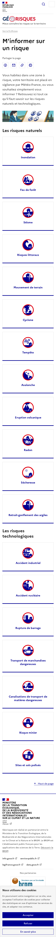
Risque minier (28, 733)
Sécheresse (28, 483)
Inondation (28, 157)
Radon (28, 450)
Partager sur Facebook (5, 65)
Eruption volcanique (28, 417)
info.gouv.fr (8, 858)
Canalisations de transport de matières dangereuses (28, 698)
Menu (52, 4)
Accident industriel (28, 563)
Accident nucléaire (28, 595)
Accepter (28, 915)
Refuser (28, 923)
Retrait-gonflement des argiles (28, 515)
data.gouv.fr (32, 864)
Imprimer (30, 65)
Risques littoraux (28, 255)
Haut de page (45, 783)
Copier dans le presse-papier (22, 65)
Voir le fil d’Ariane (10, 31)
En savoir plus (28, 931)
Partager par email (14, 65)
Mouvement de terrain (28, 287)
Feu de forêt (28, 190)
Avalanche (28, 385)
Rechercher (43, 4)
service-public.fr (28, 858)
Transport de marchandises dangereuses (28, 662)
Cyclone (28, 320)
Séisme (28, 222)
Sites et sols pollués (28, 765)
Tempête (28, 352)
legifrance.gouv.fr (11, 864)
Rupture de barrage (28, 628)
